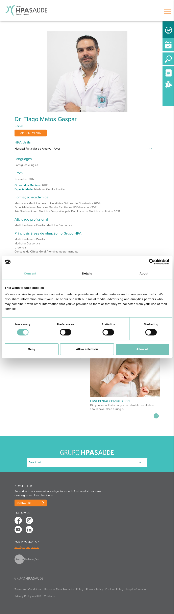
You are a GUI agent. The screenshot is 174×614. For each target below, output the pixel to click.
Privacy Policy (94, 589)
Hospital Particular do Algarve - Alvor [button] (37, 148)
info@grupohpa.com (27, 547)
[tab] (87, 150)
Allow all (142, 349)
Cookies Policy (114, 589)
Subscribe (24, 503)
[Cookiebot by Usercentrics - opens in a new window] (151, 262)
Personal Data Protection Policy (63, 589)
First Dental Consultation (110, 401)
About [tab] (144, 273)
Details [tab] (87, 273)
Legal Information (136, 589)
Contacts (49, 596)
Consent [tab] (30, 273)
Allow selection (87, 349)
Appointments (30, 133)
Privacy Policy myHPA (28, 596)
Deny (31, 349)
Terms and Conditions (28, 589)
